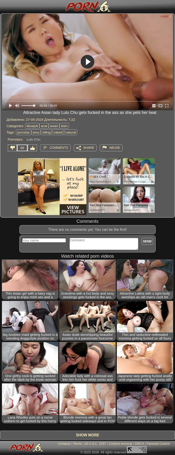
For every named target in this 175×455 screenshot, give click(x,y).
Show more (87, 435)
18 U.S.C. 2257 (95, 443)
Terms (77, 443)
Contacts (64, 443)
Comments (58, 147)
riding (46, 132)
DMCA (139, 443)
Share (88, 147)
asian (54, 126)
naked (58, 132)
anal (44, 126)
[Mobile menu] (4, 6)
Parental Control (158, 443)
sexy (36, 132)
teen (64, 126)
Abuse (114, 147)
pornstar (23, 132)
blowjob (32, 126)
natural (70, 132)
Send (147, 241)
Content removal (120, 443)
